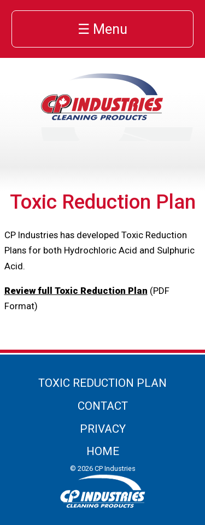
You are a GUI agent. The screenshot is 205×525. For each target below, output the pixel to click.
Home (102, 451)
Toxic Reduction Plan (102, 383)
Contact (103, 405)
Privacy (103, 428)
